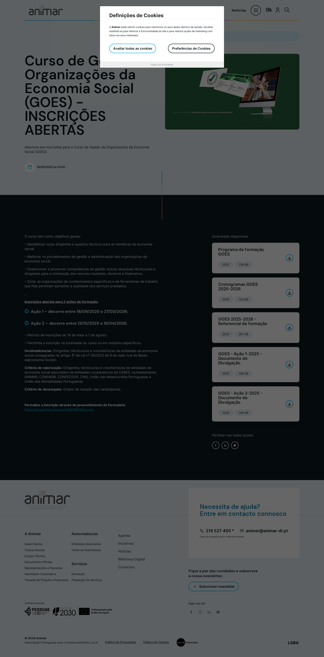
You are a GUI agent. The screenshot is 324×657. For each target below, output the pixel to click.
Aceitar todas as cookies (132, 48)
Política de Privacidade (162, 64)
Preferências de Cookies (191, 48)
